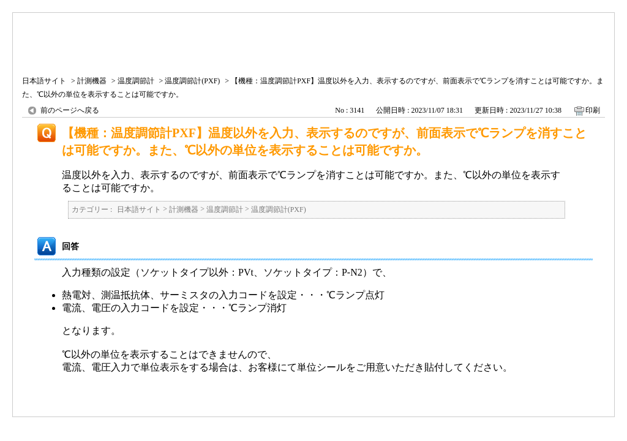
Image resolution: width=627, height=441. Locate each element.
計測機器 (92, 81)
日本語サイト (44, 81)
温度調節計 (136, 81)
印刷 (592, 110)
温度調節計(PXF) (192, 81)
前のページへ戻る (69, 110)
